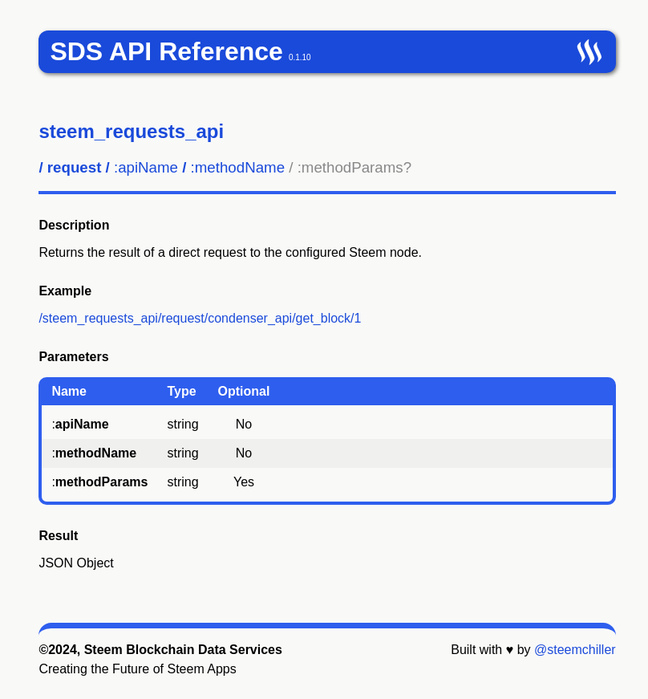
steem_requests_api (131, 131)
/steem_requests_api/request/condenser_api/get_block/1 (199, 318)
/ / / (224, 167)
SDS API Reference (166, 51)
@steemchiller (575, 649)
